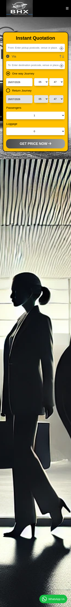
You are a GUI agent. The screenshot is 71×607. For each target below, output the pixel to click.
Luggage (11, 123)
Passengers (13, 107)
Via (11, 56)
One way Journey (21, 73)
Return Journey (20, 90)
